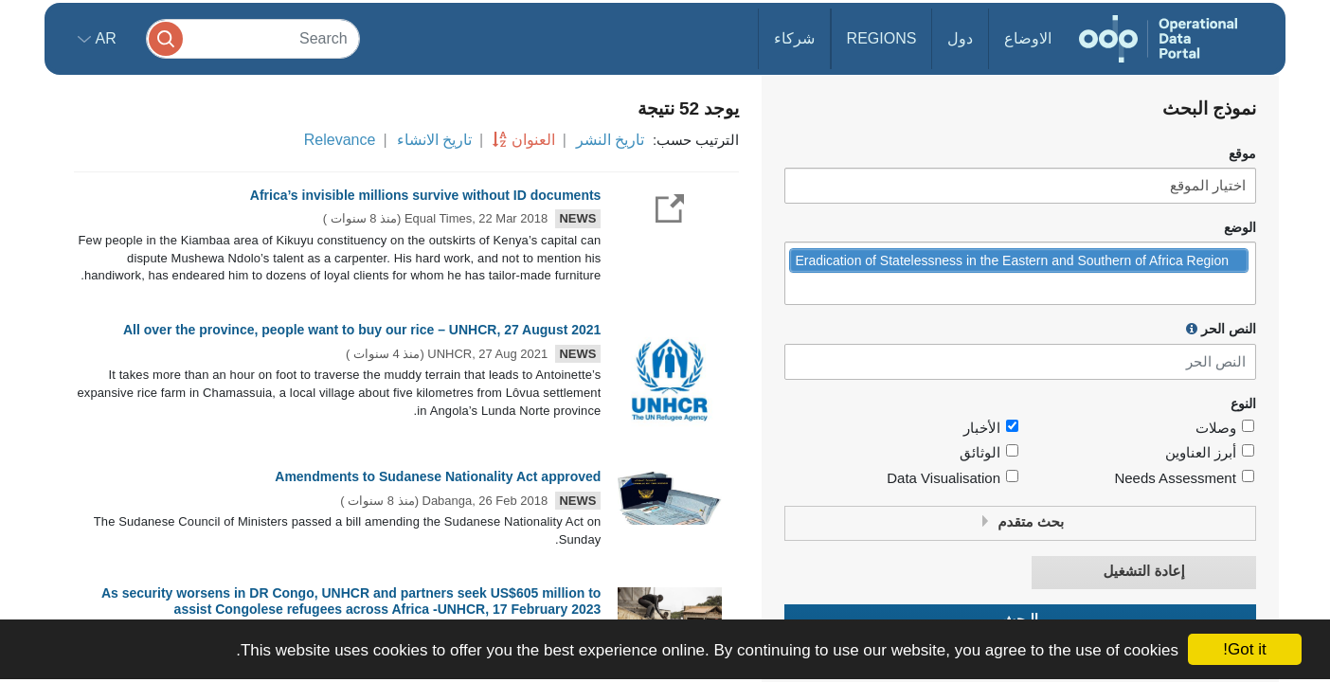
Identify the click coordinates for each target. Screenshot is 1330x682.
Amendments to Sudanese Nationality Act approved (438, 476)
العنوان (533, 140)
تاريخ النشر (610, 140)
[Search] (253, 38)
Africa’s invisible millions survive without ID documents (426, 195)
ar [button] (104, 38)
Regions (882, 38)
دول (960, 38)
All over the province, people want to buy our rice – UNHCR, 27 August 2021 (362, 329)
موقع (1242, 154)
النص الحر (1221, 328)
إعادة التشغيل (1144, 572)
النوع (1243, 404)
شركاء (794, 38)
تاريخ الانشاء (434, 140)
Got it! (1244, 649)
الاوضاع (1027, 38)
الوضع (1240, 228)
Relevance (340, 140)
